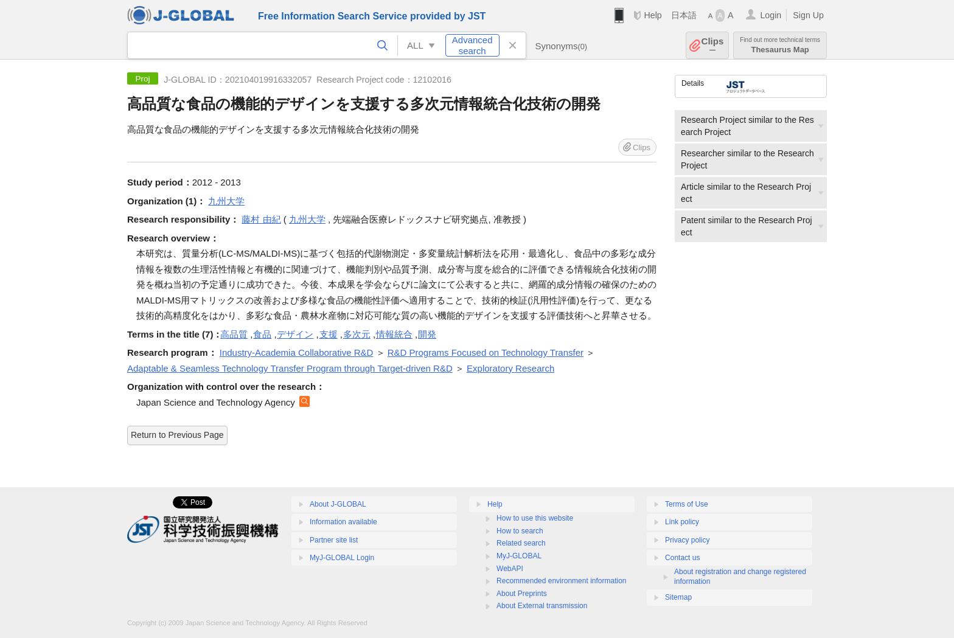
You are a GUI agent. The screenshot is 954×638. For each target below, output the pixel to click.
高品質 (234, 334)
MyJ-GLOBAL (518, 556)
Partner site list (334, 540)
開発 (427, 334)
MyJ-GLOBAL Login (342, 557)
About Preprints (521, 593)
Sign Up (808, 15)
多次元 (357, 334)
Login (770, 15)
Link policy (682, 522)
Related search (521, 543)
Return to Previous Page (177, 435)
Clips (713, 45)
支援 (328, 334)
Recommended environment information (561, 581)
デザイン (295, 334)
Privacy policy (687, 540)
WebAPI (509, 568)
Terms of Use (686, 504)
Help (652, 15)
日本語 (684, 15)
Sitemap (678, 597)
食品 (262, 334)
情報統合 (394, 334)
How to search (519, 531)
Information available (343, 522)
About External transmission (541, 606)
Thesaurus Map (780, 45)
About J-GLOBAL (338, 504)
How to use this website (534, 518)
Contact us (682, 557)
